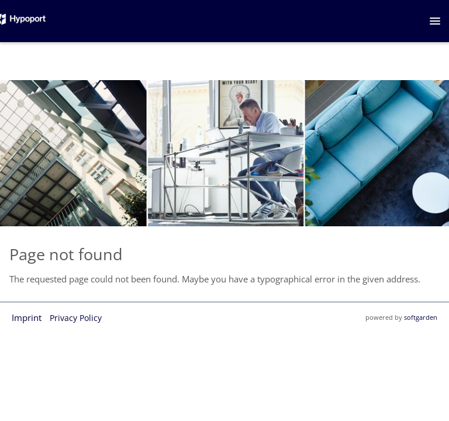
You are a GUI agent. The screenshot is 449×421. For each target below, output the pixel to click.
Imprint (27, 317)
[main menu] (435, 21)
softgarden (420, 317)
